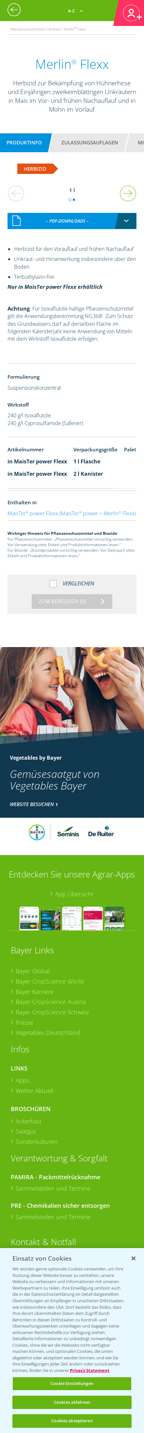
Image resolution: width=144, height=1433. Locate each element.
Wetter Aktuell (34, 1091)
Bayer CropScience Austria (51, 1002)
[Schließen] (133, 1258)
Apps (22, 1080)
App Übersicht (74, 894)
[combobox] (72, 221)
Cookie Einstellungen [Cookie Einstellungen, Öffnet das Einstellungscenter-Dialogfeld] (72, 1383)
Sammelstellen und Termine (53, 1188)
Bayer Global (33, 971)
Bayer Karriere (35, 992)
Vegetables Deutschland (48, 1032)
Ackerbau (28, 1121)
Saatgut (26, 1131)
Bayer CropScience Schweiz (52, 1012)
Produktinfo (24, 142)
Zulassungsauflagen (89, 142)
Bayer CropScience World (50, 981)
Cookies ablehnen (72, 1402)
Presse (24, 1022)
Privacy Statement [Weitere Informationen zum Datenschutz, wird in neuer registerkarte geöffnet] (89, 1370)
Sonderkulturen (37, 1141)
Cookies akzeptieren (71, 1421)
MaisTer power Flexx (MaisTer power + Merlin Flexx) (72, 513)
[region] (72, 1340)
